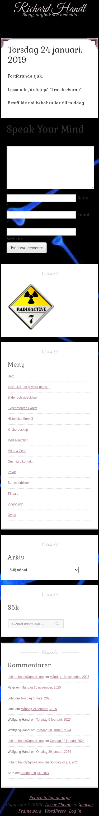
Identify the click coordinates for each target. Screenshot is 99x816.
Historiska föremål (20, 419)
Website (15, 239)
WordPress (55, 811)
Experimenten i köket (22, 408)
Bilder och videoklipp (22, 397)
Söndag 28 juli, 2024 (64, 762)
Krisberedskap (18, 430)
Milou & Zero (17, 451)
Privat (12, 472)
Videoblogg (15, 504)
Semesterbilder (18, 483)
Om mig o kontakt (20, 461)
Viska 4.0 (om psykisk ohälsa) (29, 387)
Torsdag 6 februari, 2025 (53, 719)
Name (83, 197)
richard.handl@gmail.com (26, 677)
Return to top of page (49, 797)
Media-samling (18, 440)
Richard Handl (50, 9)
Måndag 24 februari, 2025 (39, 709)
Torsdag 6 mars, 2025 (36, 698)
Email (83, 214)
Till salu (13, 493)
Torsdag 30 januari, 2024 (53, 730)
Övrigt (12, 515)
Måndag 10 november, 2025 (69, 677)
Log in (75, 811)
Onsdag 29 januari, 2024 (67, 741)
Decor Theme (58, 804)
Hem (11, 376)
